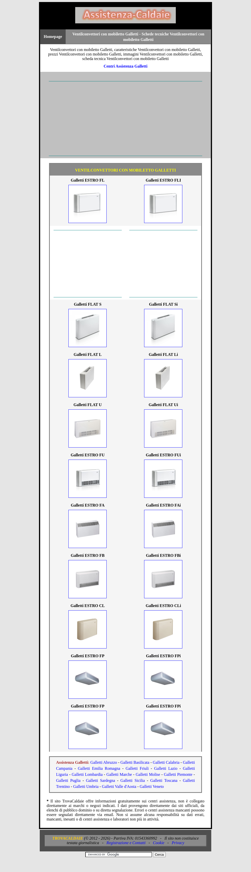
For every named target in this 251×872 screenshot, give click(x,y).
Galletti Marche (119, 774)
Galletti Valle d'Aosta (119, 786)
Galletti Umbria (86, 786)
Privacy (178, 843)
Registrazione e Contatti (126, 843)
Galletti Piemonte (178, 774)
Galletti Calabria (166, 762)
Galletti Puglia (68, 780)
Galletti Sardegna (100, 780)
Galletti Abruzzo (103, 762)
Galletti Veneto (152, 786)
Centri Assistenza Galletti (125, 66)
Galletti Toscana (163, 780)
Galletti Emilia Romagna (99, 768)
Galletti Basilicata (134, 762)
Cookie (158, 843)
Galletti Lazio (166, 768)
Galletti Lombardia (87, 774)
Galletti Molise (148, 774)
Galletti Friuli (137, 768)
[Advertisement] (125, 118)
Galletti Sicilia (132, 780)
